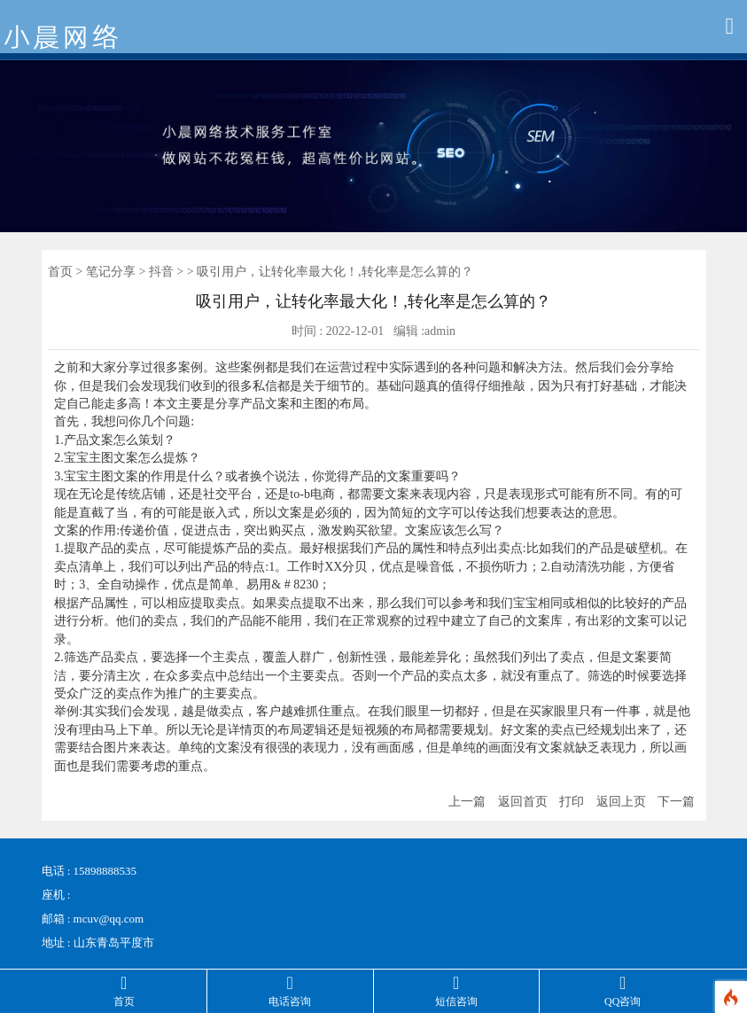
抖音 (161, 271)
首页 (60, 271)
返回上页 (621, 801)
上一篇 (467, 801)
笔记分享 (111, 271)
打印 (571, 801)
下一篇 (676, 801)
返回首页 (523, 801)
